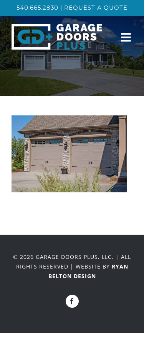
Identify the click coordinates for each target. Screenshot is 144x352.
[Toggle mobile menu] (127, 37)
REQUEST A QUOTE (95, 7)
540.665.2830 (37, 7)
